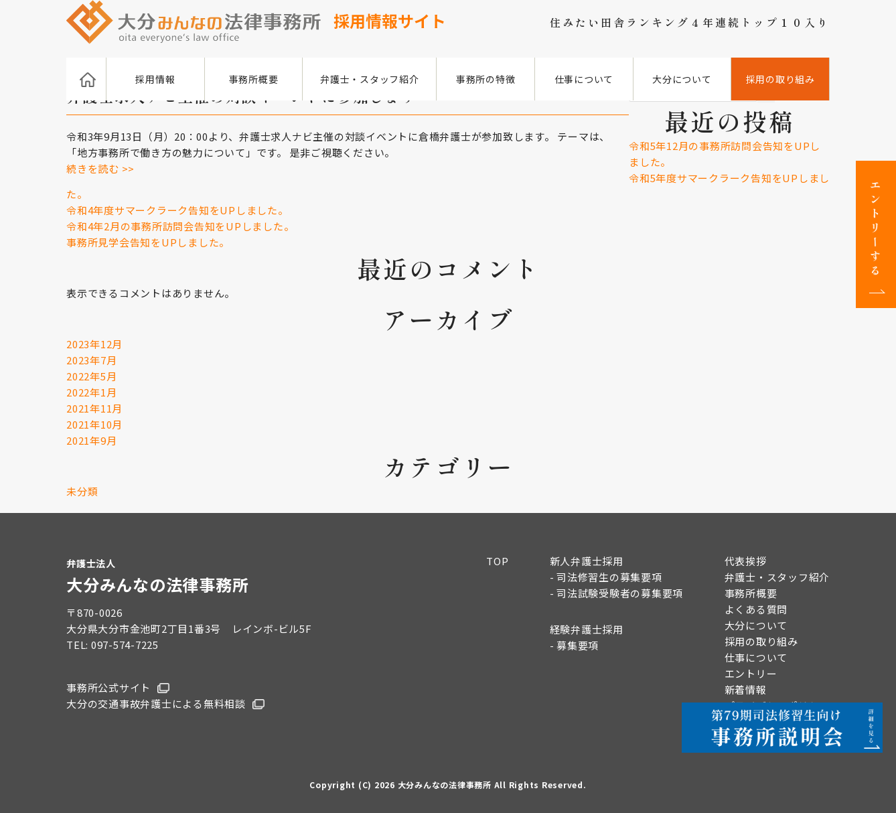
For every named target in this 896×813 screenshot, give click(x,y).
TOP (497, 561)
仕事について (584, 79)
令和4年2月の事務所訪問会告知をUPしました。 (180, 226)
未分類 (82, 491)
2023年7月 (91, 360)
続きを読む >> (100, 168)
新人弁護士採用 (586, 561)
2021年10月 (94, 424)
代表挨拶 (746, 561)
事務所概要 (254, 79)
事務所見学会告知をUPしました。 (148, 242)
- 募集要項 (574, 645)
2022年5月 (91, 376)
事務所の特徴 (486, 79)
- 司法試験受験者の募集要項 (617, 593)
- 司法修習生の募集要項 (606, 577)
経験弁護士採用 (586, 629)
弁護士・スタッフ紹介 (369, 79)
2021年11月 (94, 408)
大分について (682, 79)
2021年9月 (91, 440)
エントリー (751, 673)
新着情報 (746, 689)
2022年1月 (91, 392)
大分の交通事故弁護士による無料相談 (156, 703)
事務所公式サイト (108, 687)
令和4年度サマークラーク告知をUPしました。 (177, 210)
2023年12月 (94, 344)
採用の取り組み (780, 79)
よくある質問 (756, 609)
